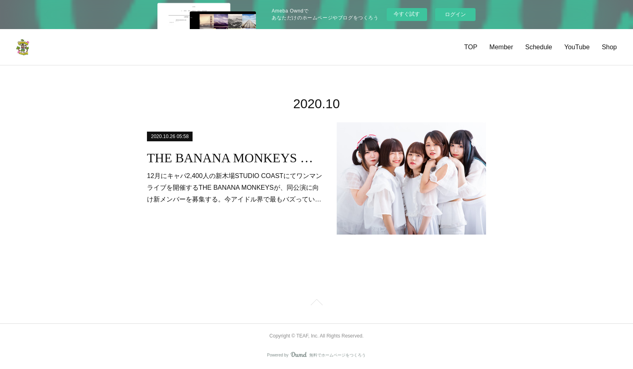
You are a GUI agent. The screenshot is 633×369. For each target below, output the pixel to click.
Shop (609, 47)
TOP (471, 47)
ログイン (455, 14)
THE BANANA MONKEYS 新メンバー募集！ (235, 158)
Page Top (316, 303)
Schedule (538, 47)
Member (501, 47)
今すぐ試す (407, 14)
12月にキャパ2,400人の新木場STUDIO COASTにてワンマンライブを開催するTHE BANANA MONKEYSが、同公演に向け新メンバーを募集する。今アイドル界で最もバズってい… (234, 187)
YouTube (577, 47)
